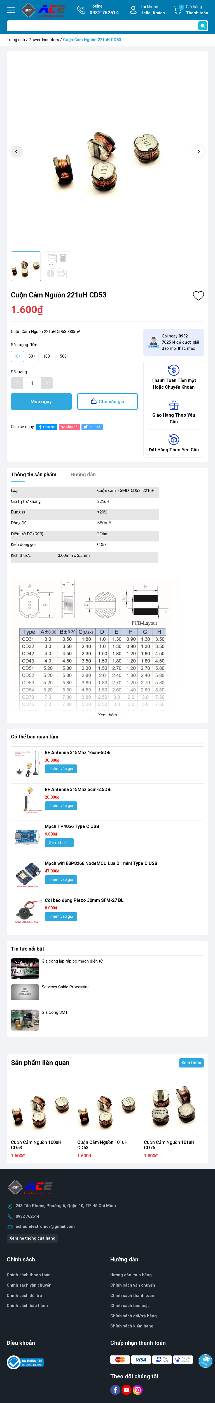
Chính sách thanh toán (29, 1275)
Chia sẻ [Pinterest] (68, 427)
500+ (64, 356)
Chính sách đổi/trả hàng (133, 1316)
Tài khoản (153, 10)
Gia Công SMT (55, 1012)
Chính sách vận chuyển (132, 1285)
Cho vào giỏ (111, 401)
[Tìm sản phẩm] (107, 25)
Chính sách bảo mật (129, 1305)
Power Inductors (44, 39)
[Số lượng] (32, 383)
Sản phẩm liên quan (40, 1063)
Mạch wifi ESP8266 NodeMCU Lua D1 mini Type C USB (101, 863)
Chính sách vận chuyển (29, 1285)
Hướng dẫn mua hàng (131, 1275)
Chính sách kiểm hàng (131, 1326)
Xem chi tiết (59, 842)
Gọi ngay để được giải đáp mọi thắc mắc (180, 342)
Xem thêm (191, 1063)
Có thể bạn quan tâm (35, 737)
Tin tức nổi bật (27, 949)
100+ (47, 356)
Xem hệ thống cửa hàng (32, 1238)
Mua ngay (41, 401)
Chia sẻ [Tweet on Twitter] (91, 427)
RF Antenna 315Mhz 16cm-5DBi (77, 752)
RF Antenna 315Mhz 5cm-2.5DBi (78, 789)
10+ (17, 356)
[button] (198, 151)
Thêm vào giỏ (61, 768)
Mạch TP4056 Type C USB (72, 826)
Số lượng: (19, 372)
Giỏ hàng (193, 10)
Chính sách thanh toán (132, 1295)
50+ (32, 356)
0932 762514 (27, 1216)
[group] (107, 151)
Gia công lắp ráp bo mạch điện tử (72, 961)
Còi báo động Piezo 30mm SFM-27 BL (84, 900)
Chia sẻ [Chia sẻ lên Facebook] (46, 427)
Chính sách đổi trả (24, 1295)
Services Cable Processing (66, 987)
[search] (202, 25)
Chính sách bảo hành (27, 1305)
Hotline (104, 10)
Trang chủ (16, 39)
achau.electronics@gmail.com (45, 1226)
